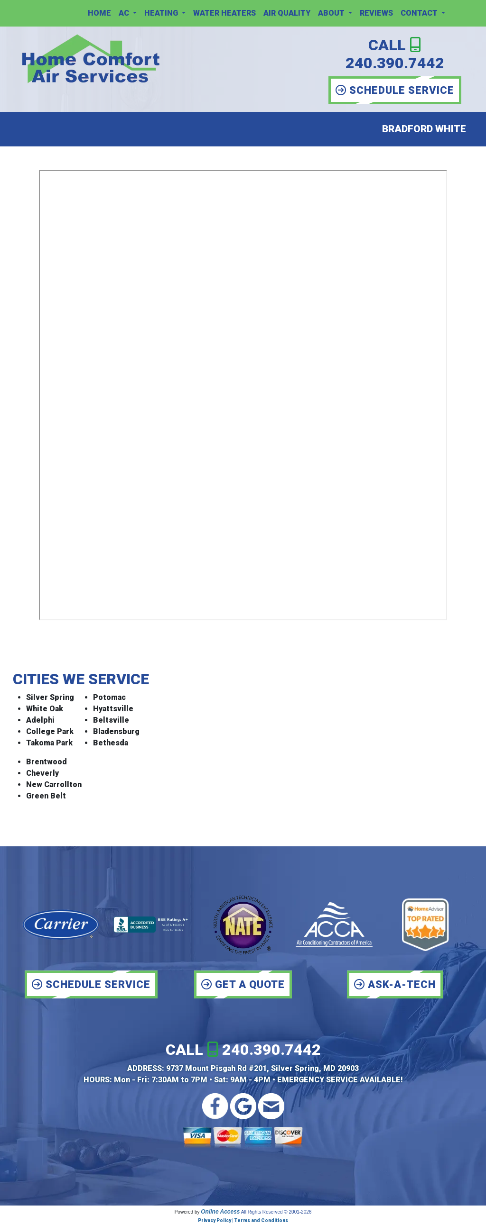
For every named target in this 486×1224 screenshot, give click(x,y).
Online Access (220, 1211)
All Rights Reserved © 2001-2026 (276, 1212)
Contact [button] (420, 13)
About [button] (332, 13)
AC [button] (125, 13)
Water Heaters (224, 13)
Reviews (376, 13)
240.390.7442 (395, 63)
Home (99, 13)
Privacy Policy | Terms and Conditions (243, 1220)
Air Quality (286, 13)
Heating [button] (162, 13)
